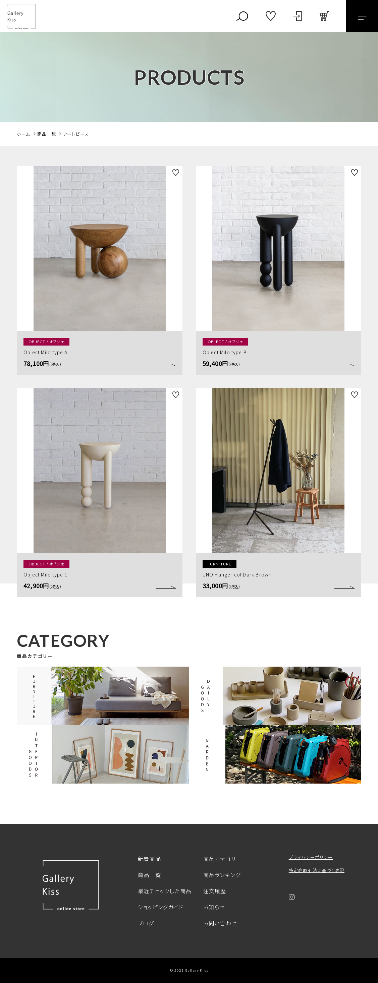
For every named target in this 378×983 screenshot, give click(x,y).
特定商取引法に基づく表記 (316, 870)
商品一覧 (149, 875)
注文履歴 (214, 891)
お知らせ (214, 907)
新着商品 (149, 859)
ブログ (146, 923)
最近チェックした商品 (165, 891)
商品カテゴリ (219, 859)
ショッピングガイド (160, 907)
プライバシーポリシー (311, 857)
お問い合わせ (220, 923)
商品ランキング (221, 875)
